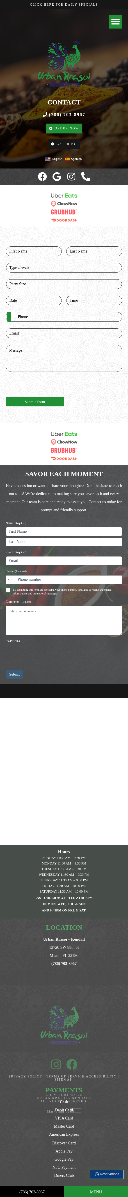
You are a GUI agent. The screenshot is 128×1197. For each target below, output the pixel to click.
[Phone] (64, 317)
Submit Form (35, 402)
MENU (96, 1192)
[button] (116, 22)
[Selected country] (9, 317)
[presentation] (40, 394)
